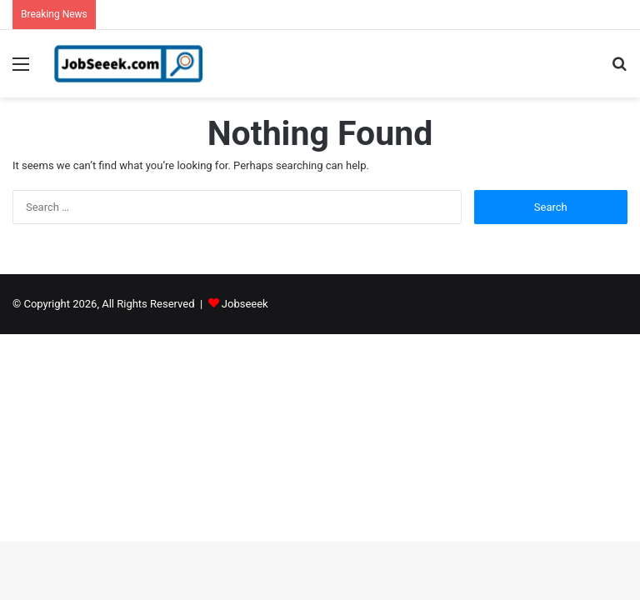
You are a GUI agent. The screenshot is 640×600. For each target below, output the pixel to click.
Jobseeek (245, 304)
